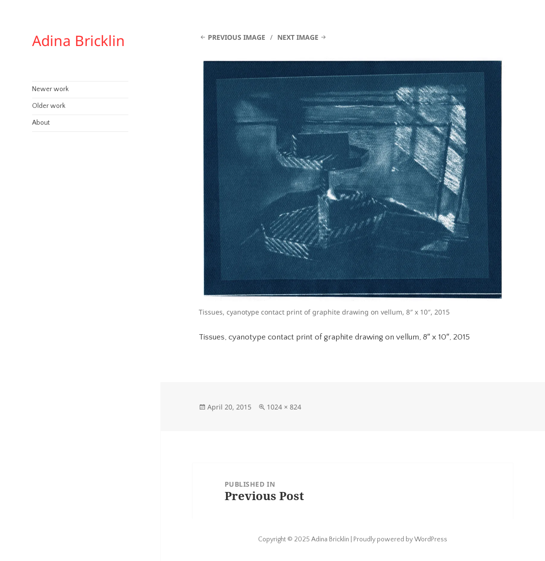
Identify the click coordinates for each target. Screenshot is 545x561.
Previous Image (236, 37)
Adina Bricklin (78, 40)
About (41, 123)
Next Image (297, 37)
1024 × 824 (284, 406)
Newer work (50, 89)
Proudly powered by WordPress (400, 539)
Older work (48, 106)
